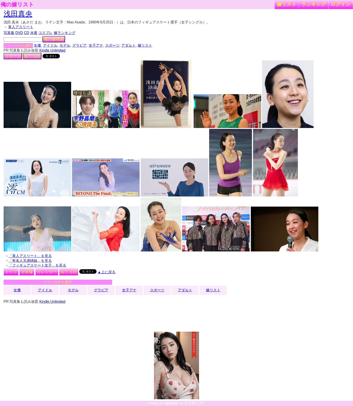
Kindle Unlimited (52, 50)
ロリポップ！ (195, 403)
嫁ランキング (64, 33)
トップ (11, 272)
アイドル (50, 45)
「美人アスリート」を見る (30, 256)
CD (26, 33)
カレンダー (47, 272)
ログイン (341, 4)
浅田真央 (18, 14)
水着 (33, 33)
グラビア (79, 45)
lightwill (171, 403)
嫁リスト (286, 4)
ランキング (313, 4)
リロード (13, 56)
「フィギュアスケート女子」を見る (37, 265)
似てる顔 (32, 56)
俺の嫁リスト (17, 4)
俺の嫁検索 (54, 39)
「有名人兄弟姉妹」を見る (30, 260)
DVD (19, 33)
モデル (64, 45)
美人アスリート (20, 27)
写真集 (9, 33)
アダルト (128, 45)
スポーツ (112, 45)
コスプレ (45, 33)
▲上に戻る (106, 272)
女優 (37, 45)
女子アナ (96, 45)
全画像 (27, 272)
